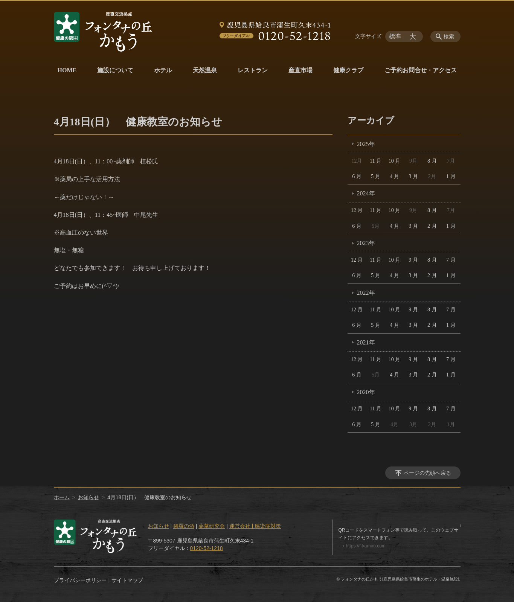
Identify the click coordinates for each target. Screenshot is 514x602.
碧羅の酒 (183, 526)
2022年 (366, 293)
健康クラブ (348, 70)
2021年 (366, 342)
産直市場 (300, 70)
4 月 (394, 176)
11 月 (375, 161)
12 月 (357, 210)
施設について (115, 70)
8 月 (432, 161)
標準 (395, 36)
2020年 (366, 392)
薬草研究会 (211, 526)
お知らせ (88, 497)
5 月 (375, 176)
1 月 (451, 176)
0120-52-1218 (206, 548)
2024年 (366, 193)
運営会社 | (242, 526)
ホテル (163, 70)
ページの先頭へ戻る (427, 473)
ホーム (62, 497)
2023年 (366, 243)
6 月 (356, 176)
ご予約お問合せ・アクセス (420, 70)
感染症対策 (268, 526)
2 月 (432, 226)
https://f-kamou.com (366, 546)
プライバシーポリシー (80, 580)
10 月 (395, 161)
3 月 (413, 176)
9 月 (413, 260)
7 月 (451, 260)
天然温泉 (205, 70)
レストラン (253, 70)
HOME (67, 70)
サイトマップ (127, 580)
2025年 (366, 144)
